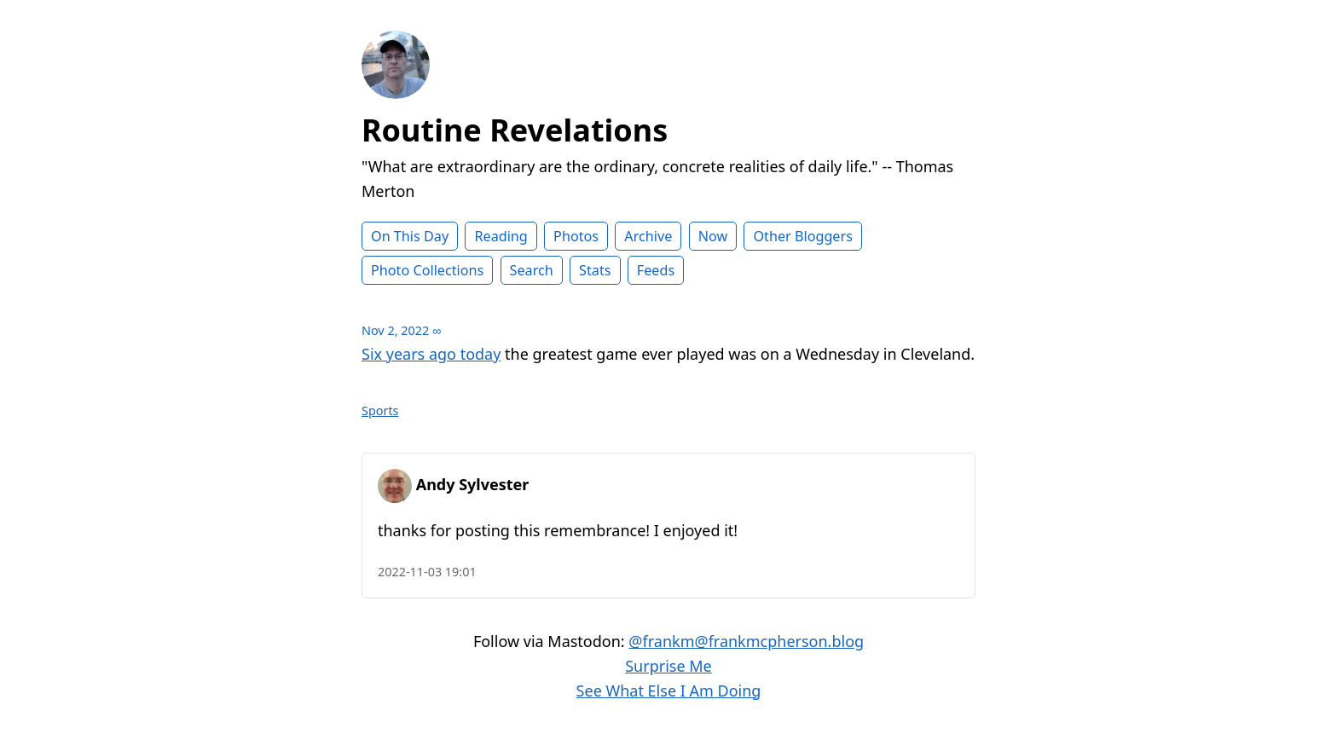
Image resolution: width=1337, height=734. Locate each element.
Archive (648, 236)
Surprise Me (668, 666)
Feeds (655, 270)
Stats (595, 270)
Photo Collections (427, 270)
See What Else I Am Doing (668, 690)
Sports (380, 410)
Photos (576, 236)
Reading (500, 236)
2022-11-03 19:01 (427, 572)
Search (531, 270)
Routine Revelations (515, 130)
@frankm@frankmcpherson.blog (746, 641)
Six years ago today (431, 354)
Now (713, 236)
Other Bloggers (803, 236)
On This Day (410, 236)
